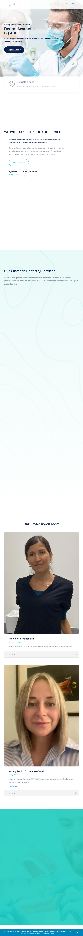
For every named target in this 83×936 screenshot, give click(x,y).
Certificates (12, 786)
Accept (77, 932)
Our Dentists (18, 162)
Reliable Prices (25, 89)
